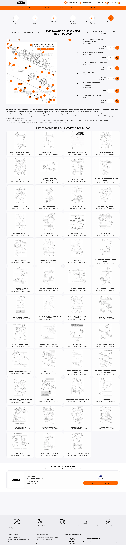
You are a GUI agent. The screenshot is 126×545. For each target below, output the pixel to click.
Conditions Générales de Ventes (47, 537)
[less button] (108, 48)
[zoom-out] (8, 40)
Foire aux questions (14, 537)
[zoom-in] (18, 40)
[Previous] (40, 33)
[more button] (113, 48)
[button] (119, 31)
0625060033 (87, 87)
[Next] (86, 33)
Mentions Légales (42, 542)
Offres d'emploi (13, 542)
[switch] (69, 40)
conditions (101, 8)
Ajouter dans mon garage (100, 483)
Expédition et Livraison (44, 544)
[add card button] (117, 48)
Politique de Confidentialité (45, 540)
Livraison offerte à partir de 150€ (19, 540)
